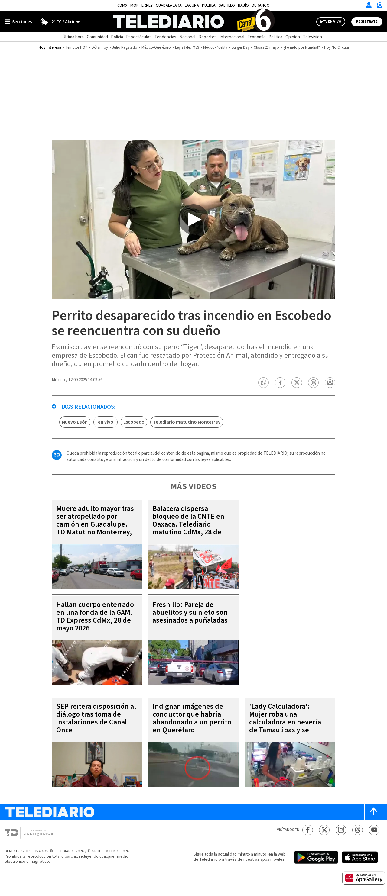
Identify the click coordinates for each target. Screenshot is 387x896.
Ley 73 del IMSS (187, 47)
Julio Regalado (124, 47)
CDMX (122, 5)
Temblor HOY (76, 47)
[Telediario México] (194, 21)
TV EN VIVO (332, 21)
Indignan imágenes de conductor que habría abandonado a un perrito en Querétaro (192, 718)
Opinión (292, 37)
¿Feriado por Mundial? (301, 47)
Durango (261, 5)
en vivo (105, 422)
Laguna (192, 5)
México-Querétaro (156, 47)
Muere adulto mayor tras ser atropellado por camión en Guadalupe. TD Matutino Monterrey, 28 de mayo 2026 (95, 524)
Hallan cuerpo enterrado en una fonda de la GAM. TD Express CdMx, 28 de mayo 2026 (95, 616)
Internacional (232, 37)
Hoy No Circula (336, 47)
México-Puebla (215, 47)
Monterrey (141, 5)
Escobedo (134, 422)
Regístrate (367, 21)
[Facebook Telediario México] (307, 830)
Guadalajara (169, 5)
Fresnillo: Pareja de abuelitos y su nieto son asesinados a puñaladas (190, 612)
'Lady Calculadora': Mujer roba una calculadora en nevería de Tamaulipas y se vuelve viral (285, 722)
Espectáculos (138, 37)
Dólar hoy (100, 47)
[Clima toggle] (58, 21)
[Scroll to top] (373, 812)
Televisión (312, 37)
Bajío (243, 5)
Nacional (187, 37)
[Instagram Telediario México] (341, 830)
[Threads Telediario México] (357, 830)
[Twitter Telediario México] (324, 830)
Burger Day (240, 47)
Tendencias (165, 37)
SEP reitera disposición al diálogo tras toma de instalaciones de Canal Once (96, 718)
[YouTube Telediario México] (374, 830)
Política (275, 37)
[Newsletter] (379, 6)
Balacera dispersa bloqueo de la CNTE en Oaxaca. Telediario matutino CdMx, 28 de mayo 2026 (188, 524)
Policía (117, 37)
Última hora (73, 37)
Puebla (209, 5)
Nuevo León (75, 422)
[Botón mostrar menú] (20, 22)
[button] (263, 382)
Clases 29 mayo (266, 47)
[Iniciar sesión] (369, 5)
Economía (256, 37)
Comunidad (97, 37)
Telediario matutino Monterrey (186, 422)
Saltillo (227, 5)
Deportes (207, 37)
